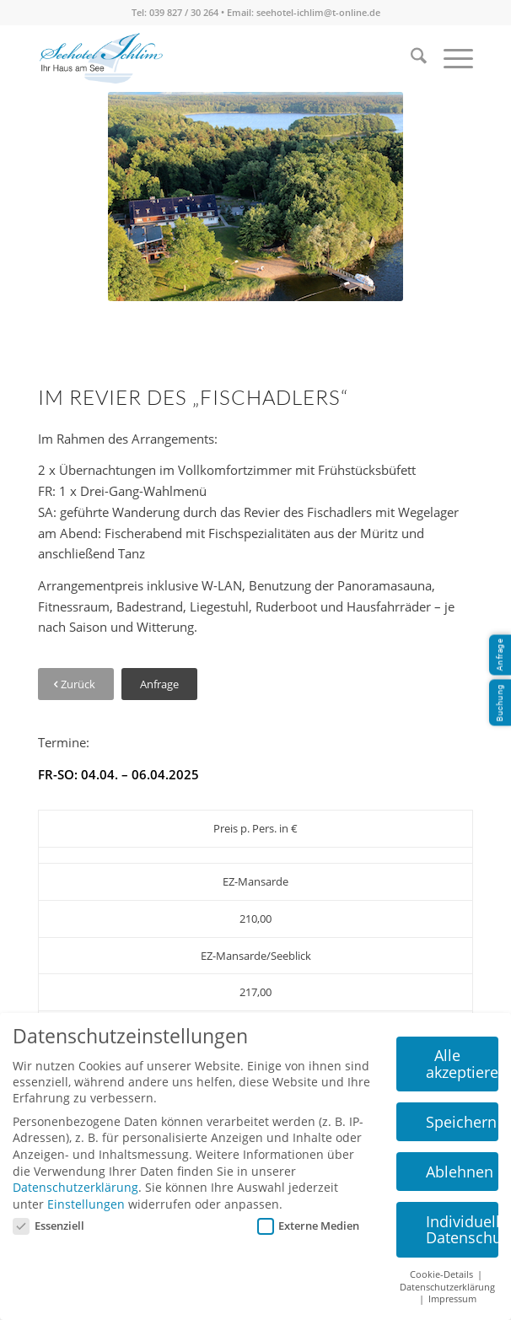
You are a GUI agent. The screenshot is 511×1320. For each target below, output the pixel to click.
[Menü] (450, 58)
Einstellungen (86, 1204)
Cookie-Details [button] (443, 1274)
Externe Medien (308, 1225)
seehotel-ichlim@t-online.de (318, 12)
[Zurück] (76, 684)
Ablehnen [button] (459, 1171)
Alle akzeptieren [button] (462, 1063)
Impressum (452, 1299)
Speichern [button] (461, 1122)
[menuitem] (410, 58)
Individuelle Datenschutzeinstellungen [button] (462, 1229)
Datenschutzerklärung (75, 1187)
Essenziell (48, 1225)
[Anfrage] (159, 684)
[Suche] (410, 58)
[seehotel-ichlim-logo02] (101, 58)
